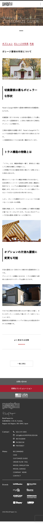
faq (26, 464)
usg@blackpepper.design (25, 438)
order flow (18, 464)
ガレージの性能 (21, 46)
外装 (32, 46)
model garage (19, 471)
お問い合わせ (21, 384)
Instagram (19, 441)
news (24, 475)
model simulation (21, 468)
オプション (7, 46)
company (17, 475)
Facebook (18, 445)
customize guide (20, 461)
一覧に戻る (21, 366)
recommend (18, 454)
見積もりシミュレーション (21, 391)
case (15, 457)
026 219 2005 (20, 434)
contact (17, 478)
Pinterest (18, 448)
